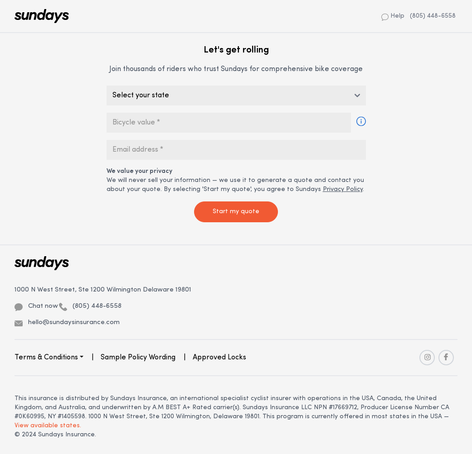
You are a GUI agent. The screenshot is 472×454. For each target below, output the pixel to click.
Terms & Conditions (46, 357)
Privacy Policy (343, 189)
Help (392, 16)
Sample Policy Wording (138, 357)
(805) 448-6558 (433, 16)
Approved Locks (219, 357)
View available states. (48, 425)
